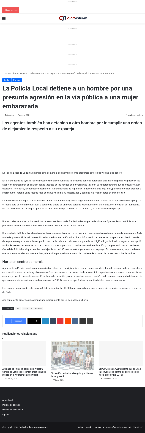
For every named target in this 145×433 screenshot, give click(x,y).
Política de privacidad (12, 409)
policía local (27, 309)
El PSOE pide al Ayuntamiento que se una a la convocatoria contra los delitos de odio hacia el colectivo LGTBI (120, 372)
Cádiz (14, 73)
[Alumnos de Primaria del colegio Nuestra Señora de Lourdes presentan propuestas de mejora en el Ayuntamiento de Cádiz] (24, 353)
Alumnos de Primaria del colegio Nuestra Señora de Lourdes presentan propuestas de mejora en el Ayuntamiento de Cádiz (24, 372)
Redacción (9, 115)
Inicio (6, 73)
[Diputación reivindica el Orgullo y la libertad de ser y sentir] (72, 355)
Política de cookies (11, 405)
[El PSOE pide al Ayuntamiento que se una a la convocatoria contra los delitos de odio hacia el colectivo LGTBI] (121, 353)
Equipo (5, 414)
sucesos (38, 309)
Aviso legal (7, 400)
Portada (16, 80)
